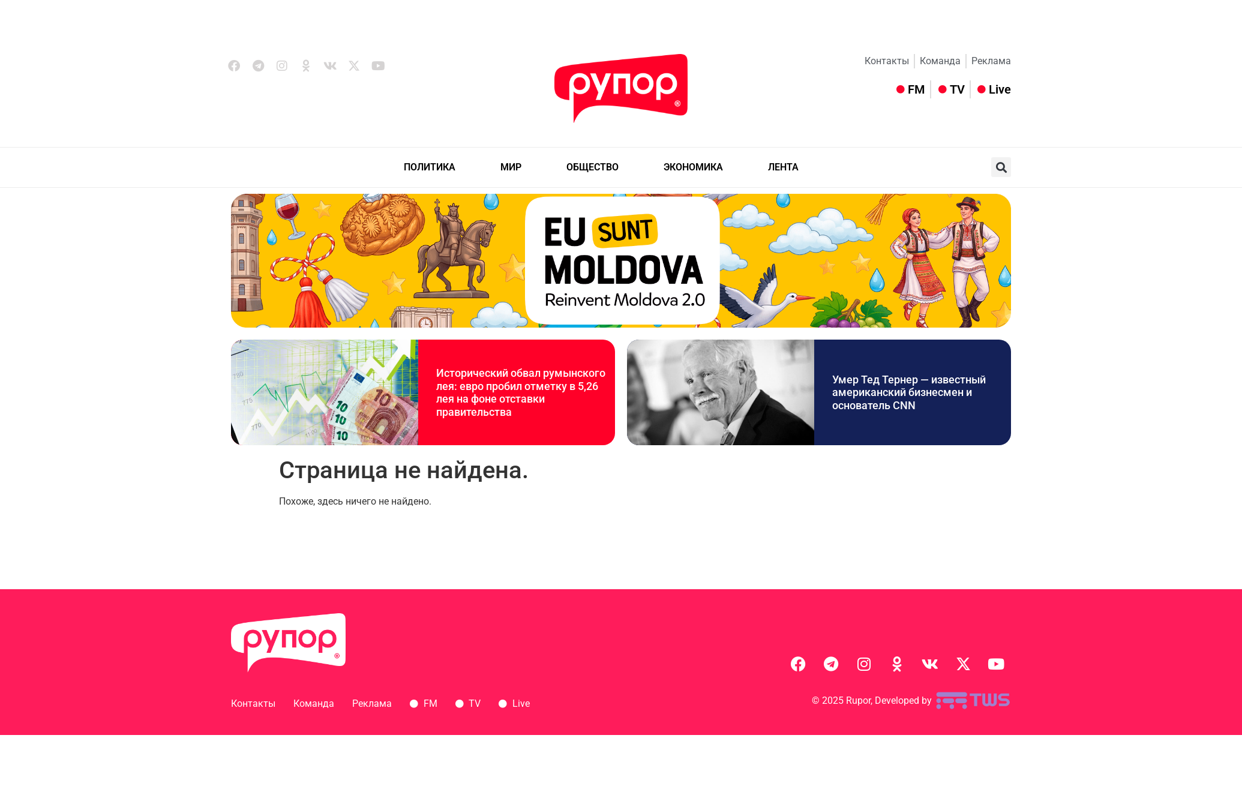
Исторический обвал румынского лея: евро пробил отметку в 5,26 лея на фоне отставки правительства (520, 392)
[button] (1001, 167)
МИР (510, 167)
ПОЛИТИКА (429, 167)
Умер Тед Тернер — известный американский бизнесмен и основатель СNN (909, 392)
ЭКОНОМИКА (693, 167)
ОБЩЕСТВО (592, 167)
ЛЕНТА (783, 167)
